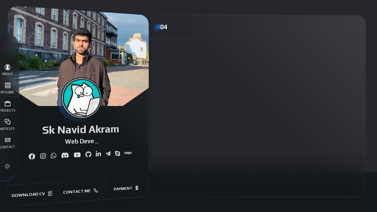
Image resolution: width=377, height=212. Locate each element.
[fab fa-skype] (117, 153)
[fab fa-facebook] (32, 156)
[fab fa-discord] (65, 155)
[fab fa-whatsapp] (53, 156)
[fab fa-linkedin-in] (98, 154)
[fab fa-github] (88, 154)
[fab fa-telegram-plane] (107, 154)
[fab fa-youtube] (77, 155)
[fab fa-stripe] (127, 153)
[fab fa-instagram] (43, 156)
